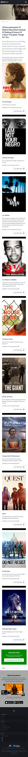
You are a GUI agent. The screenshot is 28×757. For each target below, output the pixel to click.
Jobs (3, 718)
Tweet (3, 668)
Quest (4, 513)
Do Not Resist (6, 571)
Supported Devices (6, 727)
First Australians (6, 102)
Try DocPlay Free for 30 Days (14, 660)
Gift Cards (4, 725)
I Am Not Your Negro (8, 157)
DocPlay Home (5, 735)
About (3, 716)
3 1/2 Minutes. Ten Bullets (9, 280)
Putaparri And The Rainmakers (11, 456)
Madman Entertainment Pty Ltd (14, 750)
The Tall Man (5, 215)
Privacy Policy (5, 729)
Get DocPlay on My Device (14, 697)
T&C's (3, 731)
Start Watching (19, 111)
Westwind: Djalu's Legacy (9, 629)
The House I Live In (7, 339)
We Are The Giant (7, 396)
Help (3, 723)
